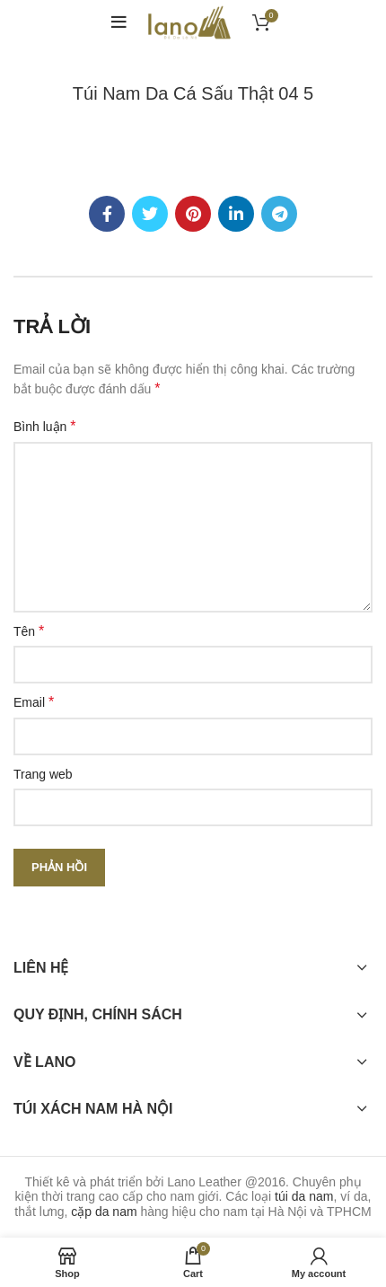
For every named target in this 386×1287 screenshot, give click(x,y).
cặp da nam (103, 1211)
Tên (28, 631)
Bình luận (44, 426)
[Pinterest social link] (193, 214)
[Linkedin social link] (236, 214)
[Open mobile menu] (119, 22)
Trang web (43, 774)
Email (33, 702)
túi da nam (304, 1196)
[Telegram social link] (279, 214)
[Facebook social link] (107, 214)
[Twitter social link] (150, 214)
